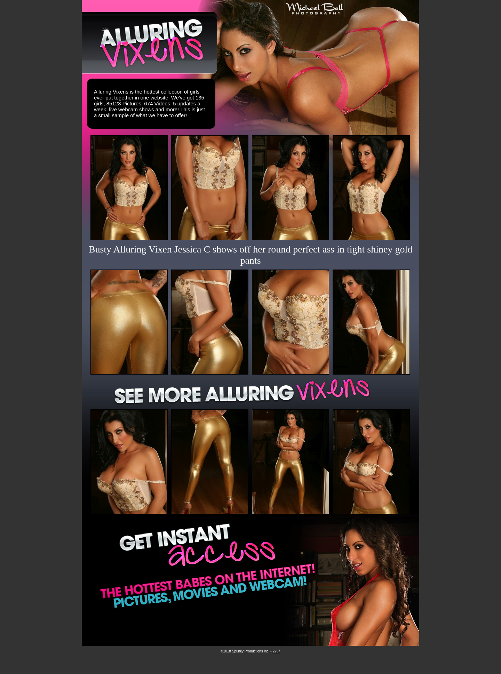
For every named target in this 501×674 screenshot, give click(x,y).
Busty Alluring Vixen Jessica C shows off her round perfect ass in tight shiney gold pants (251, 255)
